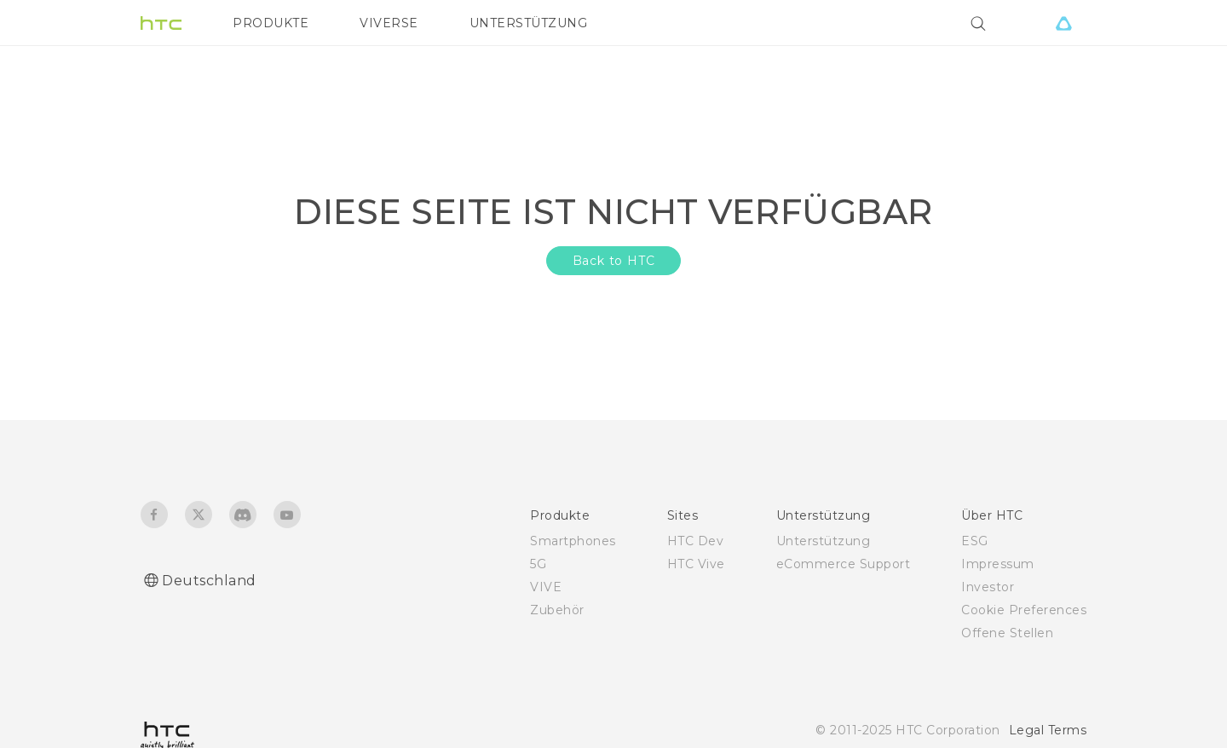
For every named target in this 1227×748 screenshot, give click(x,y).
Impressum (997, 564)
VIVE (546, 587)
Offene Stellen (1007, 633)
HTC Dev (695, 541)
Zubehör (557, 610)
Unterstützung (823, 541)
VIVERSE (389, 23)
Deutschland (209, 581)
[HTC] (161, 23)
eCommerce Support (843, 564)
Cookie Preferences (1023, 610)
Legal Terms (1048, 730)
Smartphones (573, 541)
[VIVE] (1063, 23)
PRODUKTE (270, 23)
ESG (974, 541)
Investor (987, 587)
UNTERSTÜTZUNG (528, 23)
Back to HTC (614, 260)
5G (538, 564)
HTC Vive (696, 564)
